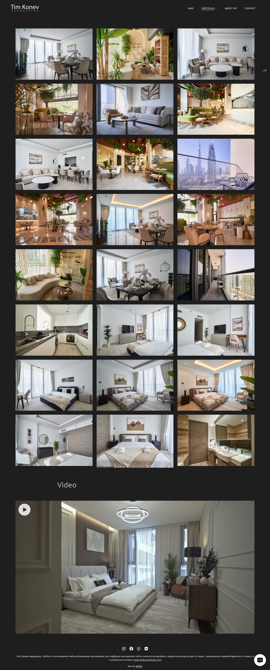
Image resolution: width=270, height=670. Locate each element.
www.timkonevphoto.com (147, 662)
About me (231, 8)
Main (191, 8)
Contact (250, 8)
